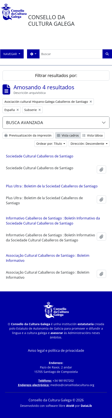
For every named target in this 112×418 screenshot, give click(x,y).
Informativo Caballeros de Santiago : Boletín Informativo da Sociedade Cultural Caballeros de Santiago (53, 221)
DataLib (86, 406)
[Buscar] (70, 53)
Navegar (10, 54)
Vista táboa (92, 135)
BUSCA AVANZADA (24, 122)
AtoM (70, 406)
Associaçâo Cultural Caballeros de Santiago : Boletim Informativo (47, 258)
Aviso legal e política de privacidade (56, 350)
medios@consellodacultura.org (72, 385)
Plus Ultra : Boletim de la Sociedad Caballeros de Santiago (52, 186)
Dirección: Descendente (88, 144)
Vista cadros (68, 135)
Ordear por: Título (49, 144)
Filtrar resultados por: (56, 75)
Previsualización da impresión (28, 135)
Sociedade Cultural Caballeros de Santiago (39, 156)
